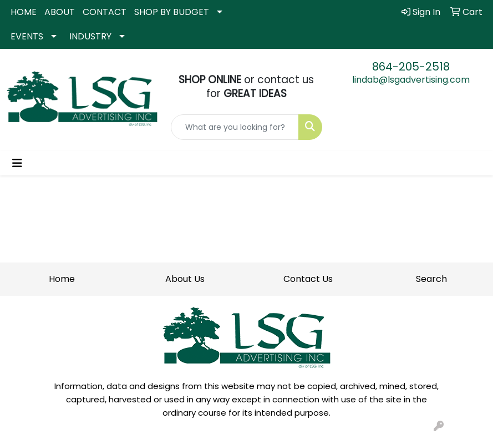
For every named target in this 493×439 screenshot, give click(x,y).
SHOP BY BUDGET (171, 12)
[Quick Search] (234, 127)
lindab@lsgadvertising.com (411, 79)
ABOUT (59, 12)
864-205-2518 (411, 66)
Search (431, 279)
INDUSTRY (90, 36)
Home (62, 279)
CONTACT (104, 12)
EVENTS (27, 36)
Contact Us (308, 279)
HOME (24, 12)
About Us (185, 279)
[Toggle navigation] (17, 163)
